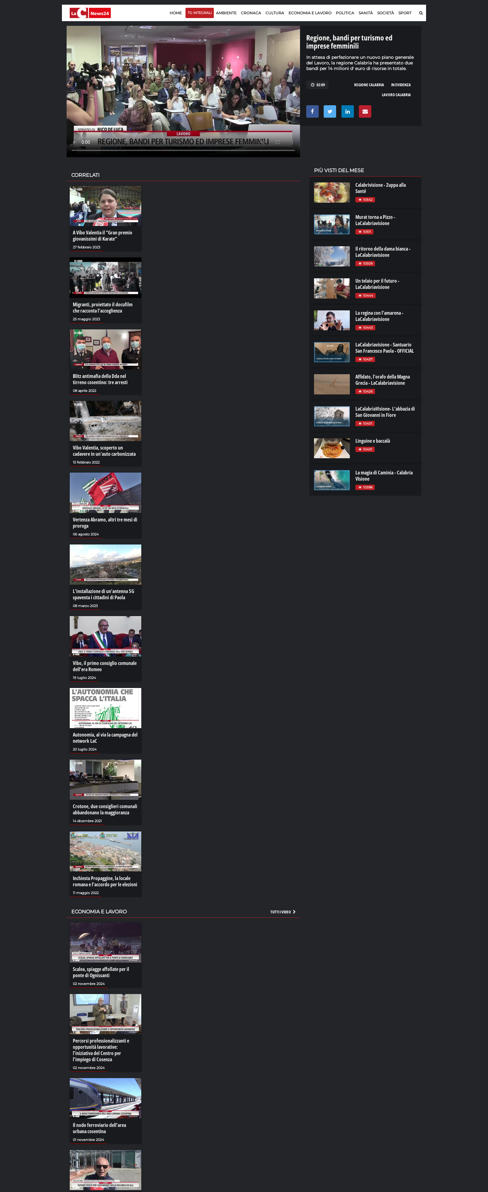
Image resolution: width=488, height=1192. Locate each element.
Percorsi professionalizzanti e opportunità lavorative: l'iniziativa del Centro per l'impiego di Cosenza (101, 1050)
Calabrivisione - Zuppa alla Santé (380, 188)
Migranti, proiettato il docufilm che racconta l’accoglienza (103, 307)
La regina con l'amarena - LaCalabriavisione (379, 316)
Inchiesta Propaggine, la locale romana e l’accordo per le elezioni (105, 881)
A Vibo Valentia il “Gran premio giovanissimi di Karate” (102, 235)
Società (385, 13)
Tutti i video (283, 912)
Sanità (366, 13)
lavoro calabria (396, 94)
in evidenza (401, 84)
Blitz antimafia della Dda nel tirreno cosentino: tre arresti (100, 379)
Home (176, 13)
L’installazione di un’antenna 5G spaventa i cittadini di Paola (103, 594)
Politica (345, 13)
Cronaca (251, 13)
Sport (404, 13)
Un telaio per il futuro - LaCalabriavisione (377, 283)
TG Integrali (200, 13)
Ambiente (226, 13)
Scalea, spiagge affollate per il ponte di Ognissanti (101, 972)
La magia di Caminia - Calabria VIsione (384, 475)
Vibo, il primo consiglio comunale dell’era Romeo (105, 666)
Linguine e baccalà (372, 440)
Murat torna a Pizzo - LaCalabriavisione (375, 220)
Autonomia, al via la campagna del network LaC (105, 737)
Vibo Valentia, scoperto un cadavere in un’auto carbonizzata (104, 450)
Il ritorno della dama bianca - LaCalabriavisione (383, 251)
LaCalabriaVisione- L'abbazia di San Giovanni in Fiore (385, 411)
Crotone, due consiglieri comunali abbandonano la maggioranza (105, 809)
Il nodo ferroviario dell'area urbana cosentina (99, 1128)
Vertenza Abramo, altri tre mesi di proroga (105, 522)
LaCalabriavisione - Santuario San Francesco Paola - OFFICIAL (384, 347)
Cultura (274, 13)
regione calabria (369, 84)
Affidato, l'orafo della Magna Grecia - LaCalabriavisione (382, 379)
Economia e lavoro (310, 13)
